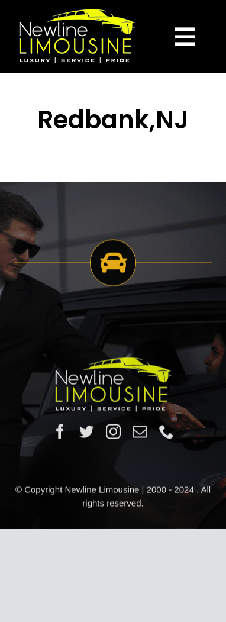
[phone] (166, 432)
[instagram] (113, 432)
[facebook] (60, 432)
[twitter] (86, 432)
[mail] (140, 432)
